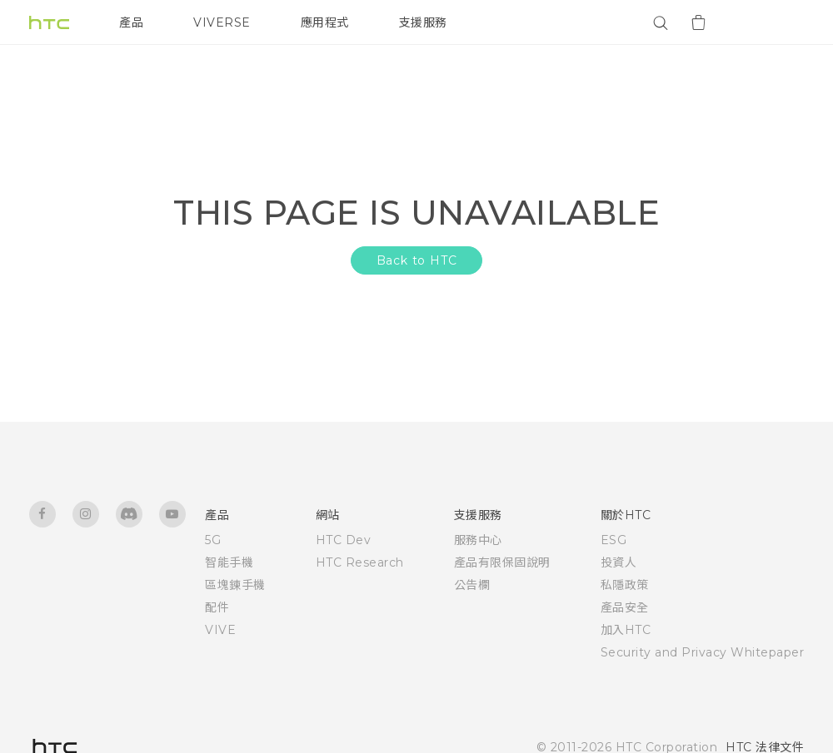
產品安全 (625, 607)
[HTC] (49, 22)
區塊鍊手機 (235, 584)
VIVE (220, 629)
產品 (131, 22)
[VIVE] (781, 22)
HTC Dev (344, 540)
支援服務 (423, 22)
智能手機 (229, 562)
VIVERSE (222, 22)
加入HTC (626, 629)
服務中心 (478, 540)
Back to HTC (417, 260)
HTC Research (360, 562)
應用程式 (325, 22)
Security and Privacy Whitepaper (703, 652)
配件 (217, 607)
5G (213, 540)
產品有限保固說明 (502, 562)
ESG (614, 540)
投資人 (619, 562)
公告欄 (472, 584)
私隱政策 (625, 584)
